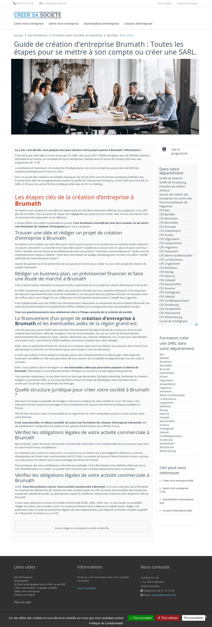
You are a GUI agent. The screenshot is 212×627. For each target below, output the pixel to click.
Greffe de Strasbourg (172, 182)
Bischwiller (166, 365)
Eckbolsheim (167, 373)
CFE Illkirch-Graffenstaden (175, 255)
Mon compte (164, 3)
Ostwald (164, 417)
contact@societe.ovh (163, 595)
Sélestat (164, 432)
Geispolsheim (168, 384)
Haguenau (166, 387)
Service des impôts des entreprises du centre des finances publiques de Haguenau (175, 200)
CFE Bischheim (168, 218)
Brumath (165, 369)
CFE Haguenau (168, 247)
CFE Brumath (167, 227)
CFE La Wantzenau (171, 259)
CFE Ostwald (167, 280)
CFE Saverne (167, 288)
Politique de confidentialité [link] (106, 623)
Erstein (164, 376)
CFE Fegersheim (169, 239)
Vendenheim (167, 443)
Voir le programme (179, 151)
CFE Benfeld (167, 214)
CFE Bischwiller (168, 222)
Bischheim (166, 361)
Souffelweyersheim (171, 436)
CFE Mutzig (166, 272)
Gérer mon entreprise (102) (174, 489)
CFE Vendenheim (170, 309)
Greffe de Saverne (170, 178)
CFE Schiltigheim (169, 292)
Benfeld (164, 358)
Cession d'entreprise (138, 23)
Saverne (164, 425)
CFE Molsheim (168, 268)
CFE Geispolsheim (170, 243)
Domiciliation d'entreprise (101, 23)
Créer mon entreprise (29, 23)
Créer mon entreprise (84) (178, 480)
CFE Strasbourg (169, 305)
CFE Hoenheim (168, 251)
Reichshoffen (167, 421)
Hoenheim (166, 391)
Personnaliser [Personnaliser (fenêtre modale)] (193, 618)
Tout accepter (141, 618)
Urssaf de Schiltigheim (173, 321)
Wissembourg (168, 451)
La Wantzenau (168, 399)
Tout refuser (168, 618)
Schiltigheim (167, 428)
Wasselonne (167, 447)
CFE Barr (164, 210)
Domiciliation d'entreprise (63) (176, 501)
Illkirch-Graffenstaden (172, 395)
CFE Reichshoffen (170, 284)
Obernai (164, 413)
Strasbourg (166, 439)
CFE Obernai (167, 276)
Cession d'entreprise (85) (177, 510)
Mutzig (164, 410)
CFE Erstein (166, 235)
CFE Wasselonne (169, 313)
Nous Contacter (86, 588)
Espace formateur (188, 3)
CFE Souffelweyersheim (174, 300)
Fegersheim (166, 380)
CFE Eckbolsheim (170, 231)
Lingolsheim (167, 402)
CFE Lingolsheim (169, 264)
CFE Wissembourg (170, 317)
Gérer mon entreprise (63, 23)
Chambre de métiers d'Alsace (172, 188)
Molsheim (165, 406)
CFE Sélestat (167, 296)
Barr (162, 354)
